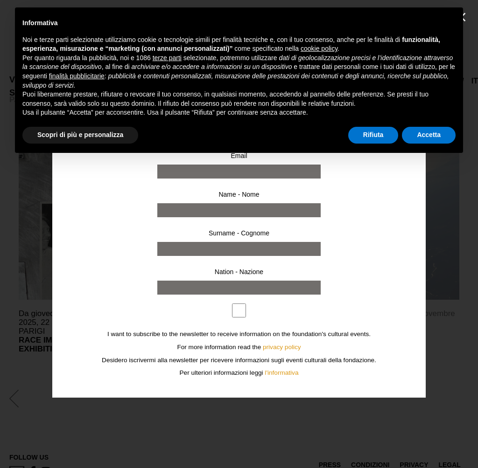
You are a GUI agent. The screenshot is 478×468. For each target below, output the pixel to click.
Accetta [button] (429, 134)
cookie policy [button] (319, 48)
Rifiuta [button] (373, 134)
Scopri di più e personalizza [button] (80, 134)
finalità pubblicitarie (77, 76)
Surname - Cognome (239, 233)
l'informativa (281, 372)
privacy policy (282, 347)
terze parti (167, 58)
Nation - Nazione (239, 271)
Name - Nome (238, 194)
